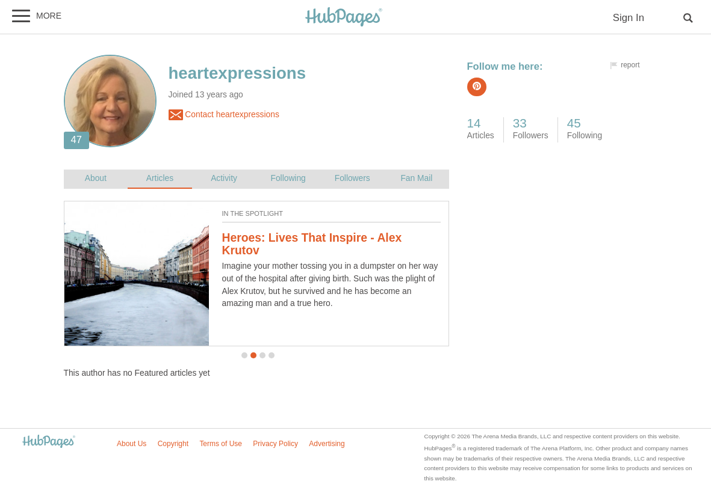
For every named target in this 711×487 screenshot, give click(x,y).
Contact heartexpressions (224, 115)
